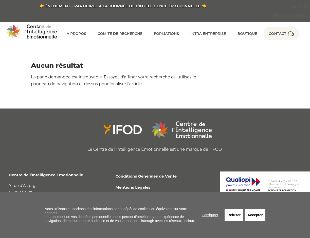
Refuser (234, 215)
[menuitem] (298, 6)
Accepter (255, 215)
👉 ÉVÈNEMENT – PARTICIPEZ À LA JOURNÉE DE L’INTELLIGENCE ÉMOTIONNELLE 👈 (123, 6)
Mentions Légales (133, 187)
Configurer (210, 215)
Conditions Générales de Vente (146, 176)
